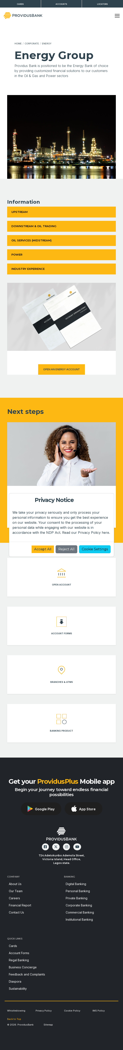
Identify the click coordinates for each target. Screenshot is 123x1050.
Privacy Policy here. (94, 532)
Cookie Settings (95, 549)
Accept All (42, 549)
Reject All (66, 549)
